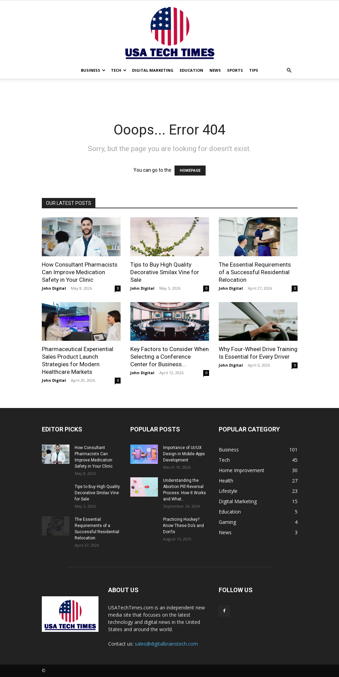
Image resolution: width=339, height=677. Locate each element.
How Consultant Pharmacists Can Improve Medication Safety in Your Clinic (79, 272)
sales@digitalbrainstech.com (166, 643)
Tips (253, 70)
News (215, 70)
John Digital (54, 288)
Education (191, 70)
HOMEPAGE (190, 170)
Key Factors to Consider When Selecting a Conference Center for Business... (169, 357)
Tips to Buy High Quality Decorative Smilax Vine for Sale (164, 272)
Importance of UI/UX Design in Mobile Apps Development (184, 453)
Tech (118, 70)
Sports (235, 70)
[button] (289, 70)
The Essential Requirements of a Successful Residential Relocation (255, 272)
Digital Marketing (152, 70)
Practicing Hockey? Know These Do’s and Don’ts (183, 525)
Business (93, 70)
